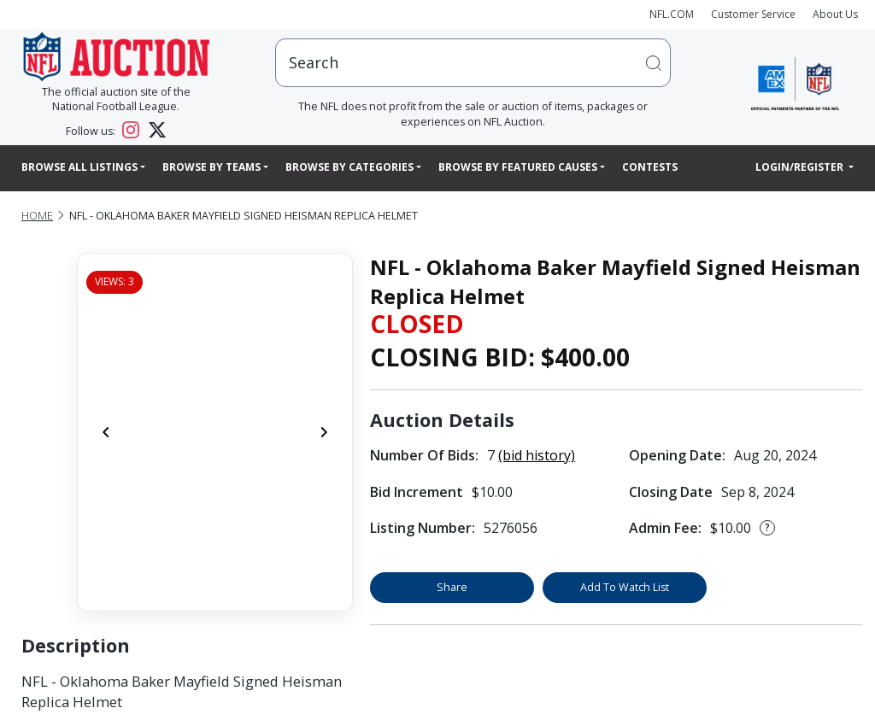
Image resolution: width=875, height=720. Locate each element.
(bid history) (536, 455)
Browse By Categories (349, 167)
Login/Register (800, 167)
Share (452, 587)
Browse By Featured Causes (517, 167)
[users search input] (473, 62)
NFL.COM (671, 14)
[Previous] (106, 432)
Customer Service (753, 14)
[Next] (324, 432)
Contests (650, 167)
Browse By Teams (211, 167)
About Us (835, 14)
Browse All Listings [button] (79, 167)
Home (37, 215)
